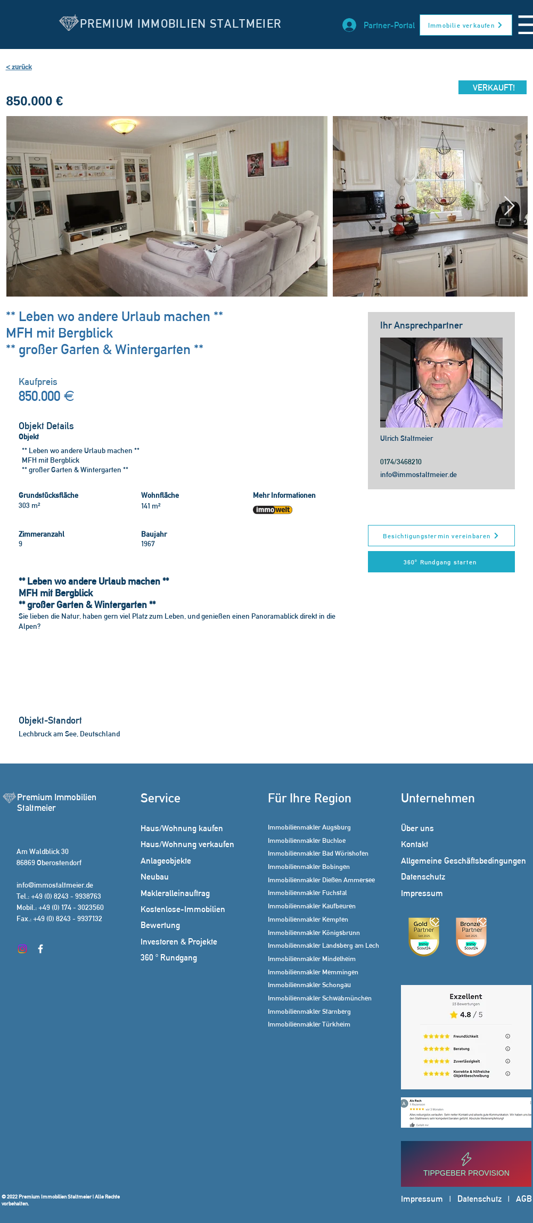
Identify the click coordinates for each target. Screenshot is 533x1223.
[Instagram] (22, 949)
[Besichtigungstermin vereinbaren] (441, 535)
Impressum (422, 1199)
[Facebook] (40, 949)
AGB (524, 1199)
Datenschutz (479, 1199)
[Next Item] (509, 206)
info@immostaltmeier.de (418, 474)
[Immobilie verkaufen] (466, 25)
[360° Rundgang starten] (441, 561)
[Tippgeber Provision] (466, 1164)
